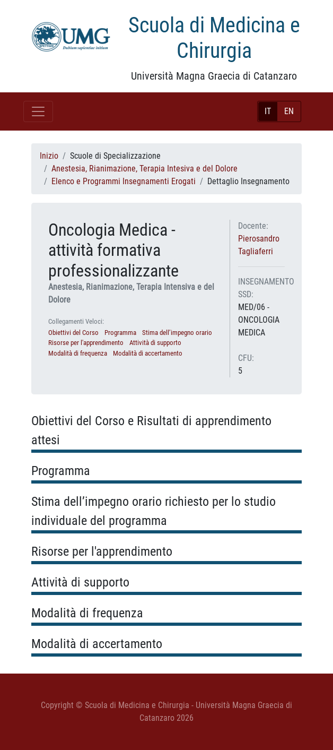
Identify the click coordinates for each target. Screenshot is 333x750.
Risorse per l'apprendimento (86, 343)
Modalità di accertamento (147, 353)
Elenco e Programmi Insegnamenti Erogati (123, 181)
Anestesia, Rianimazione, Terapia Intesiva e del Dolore (144, 168)
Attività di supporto (155, 343)
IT (268, 111)
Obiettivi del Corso (73, 333)
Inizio (49, 156)
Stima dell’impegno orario (177, 333)
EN (289, 111)
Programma (120, 333)
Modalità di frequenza (77, 353)
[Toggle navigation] (38, 111)
